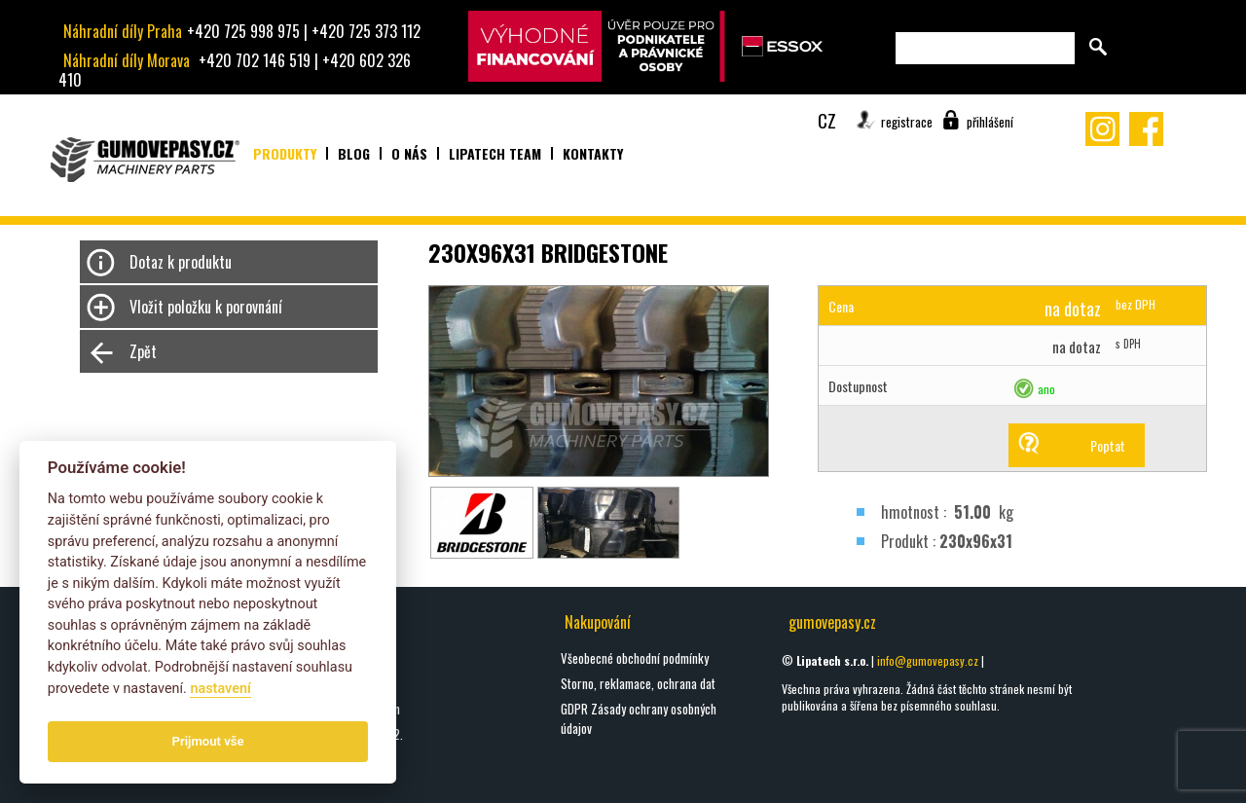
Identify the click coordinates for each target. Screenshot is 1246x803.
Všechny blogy (322, 775)
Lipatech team (495, 153)
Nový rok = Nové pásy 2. (345, 734)
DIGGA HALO (316, 683)
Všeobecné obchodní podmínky (635, 658)
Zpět (143, 351)
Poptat (1107, 445)
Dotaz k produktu (180, 262)
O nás (409, 153)
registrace (907, 121)
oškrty (303, 658)
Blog (354, 153)
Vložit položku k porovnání (205, 306)
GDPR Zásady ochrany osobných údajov (638, 718)
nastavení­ (220, 688)
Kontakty (593, 153)
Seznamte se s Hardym (344, 708)
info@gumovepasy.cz (927, 660)
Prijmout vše (208, 741)
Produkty (284, 153)
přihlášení (990, 121)
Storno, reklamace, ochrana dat (638, 683)
